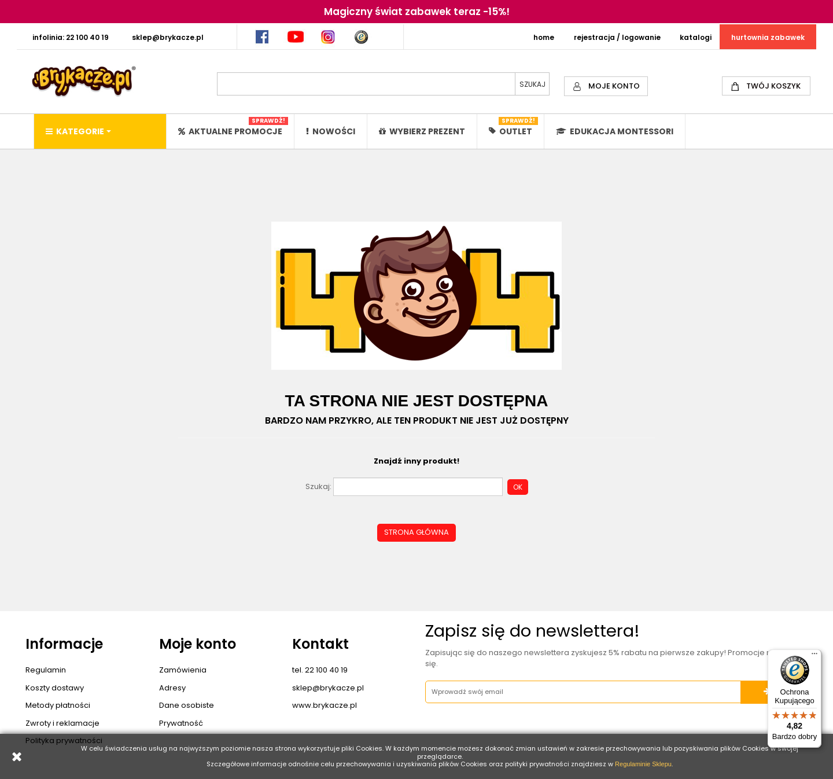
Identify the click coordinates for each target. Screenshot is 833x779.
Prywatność (181, 723)
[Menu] (814, 656)
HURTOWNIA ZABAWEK (768, 37)
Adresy (172, 687)
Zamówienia (183, 669)
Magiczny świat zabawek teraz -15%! (417, 12)
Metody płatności (57, 705)
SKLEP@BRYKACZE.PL (168, 37)
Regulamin (45, 669)
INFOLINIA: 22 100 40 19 (70, 37)
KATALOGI (696, 37)
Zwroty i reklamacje (62, 723)
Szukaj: (318, 487)
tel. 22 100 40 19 (320, 669)
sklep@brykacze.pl (328, 687)
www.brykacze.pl (324, 705)
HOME (543, 37)
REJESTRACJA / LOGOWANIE (617, 37)
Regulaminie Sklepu (643, 763)
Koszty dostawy (54, 687)
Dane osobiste (186, 705)
